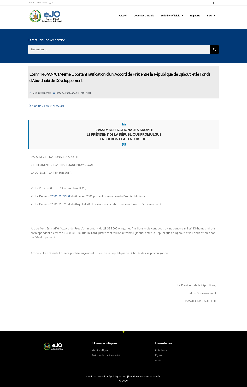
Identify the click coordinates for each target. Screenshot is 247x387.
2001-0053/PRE (61, 196)
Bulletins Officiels (172, 15)
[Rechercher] (214, 49)
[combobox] (119, 49)
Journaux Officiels (144, 15)
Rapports (195, 15)
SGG (211, 15)
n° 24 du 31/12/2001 (46, 106)
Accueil (123, 15)
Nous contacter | (38, 3)
